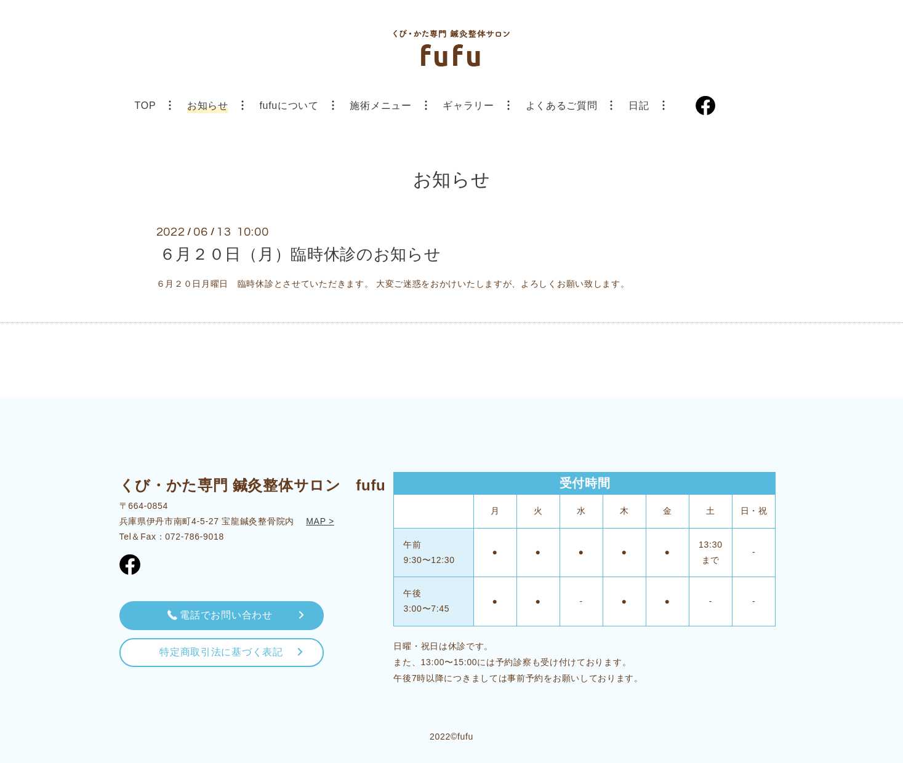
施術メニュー (380, 105)
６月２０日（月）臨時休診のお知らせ (300, 253)
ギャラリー (468, 105)
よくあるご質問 (562, 105)
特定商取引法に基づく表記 (221, 652)
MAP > (320, 521)
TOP (145, 105)
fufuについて (288, 105)
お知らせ (207, 105)
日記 (638, 105)
